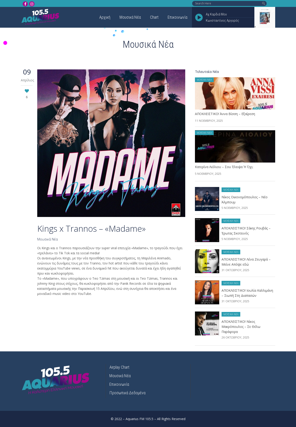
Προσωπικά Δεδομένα (127, 392)
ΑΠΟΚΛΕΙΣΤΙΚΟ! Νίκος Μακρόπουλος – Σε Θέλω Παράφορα (241, 326)
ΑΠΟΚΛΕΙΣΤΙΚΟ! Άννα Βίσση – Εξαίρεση (225, 114)
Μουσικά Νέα (47, 239)
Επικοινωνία (119, 384)
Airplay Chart (119, 367)
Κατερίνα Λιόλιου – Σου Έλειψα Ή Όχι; (224, 167)
